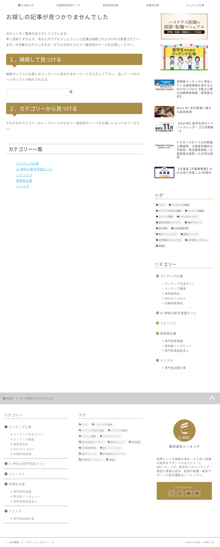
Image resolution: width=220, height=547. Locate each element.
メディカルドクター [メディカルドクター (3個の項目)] (189, 216)
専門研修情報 (174, 341)
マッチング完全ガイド (180, 283)
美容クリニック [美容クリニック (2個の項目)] (191, 234)
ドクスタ (22, 186)
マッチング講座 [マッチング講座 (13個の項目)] (166, 216)
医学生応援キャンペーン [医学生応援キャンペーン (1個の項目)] (170, 222)
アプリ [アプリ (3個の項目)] (162, 204)
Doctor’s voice (175, 298)
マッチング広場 (195, 5)
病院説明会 (172, 293)
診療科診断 (152, 5)
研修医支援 (24, 180)
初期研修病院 (174, 303)
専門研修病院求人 (177, 351)
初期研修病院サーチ (68, 5)
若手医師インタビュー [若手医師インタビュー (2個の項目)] (198, 239)
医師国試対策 (110, 5)
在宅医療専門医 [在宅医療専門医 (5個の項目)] (181, 228)
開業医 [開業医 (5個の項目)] (162, 245)
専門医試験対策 (175, 368)
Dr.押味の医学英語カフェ (34, 169)
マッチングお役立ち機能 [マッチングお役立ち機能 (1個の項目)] (170, 210)
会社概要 (14, 542)
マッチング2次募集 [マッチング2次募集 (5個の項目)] (180, 204)
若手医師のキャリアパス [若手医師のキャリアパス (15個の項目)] (170, 239)
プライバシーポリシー (37, 542)
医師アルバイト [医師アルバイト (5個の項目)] (195, 222)
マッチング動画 (175, 288)
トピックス (24, 174)
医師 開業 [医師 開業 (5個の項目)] (163, 228)
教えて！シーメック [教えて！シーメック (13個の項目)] (168, 234)
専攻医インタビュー (178, 346)
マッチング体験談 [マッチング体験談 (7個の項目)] (196, 210)
